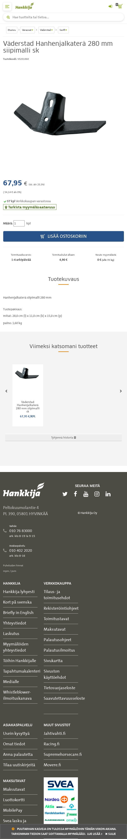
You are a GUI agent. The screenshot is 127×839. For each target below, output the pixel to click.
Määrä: (8, 223)
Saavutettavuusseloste (64, 698)
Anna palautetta (18, 754)
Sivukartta (53, 660)
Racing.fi (52, 744)
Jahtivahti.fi (55, 733)
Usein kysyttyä (16, 733)
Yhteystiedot (14, 623)
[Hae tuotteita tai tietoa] (63, 17)
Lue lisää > (94, 834)
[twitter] (66, 494)
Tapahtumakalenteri (21, 671)
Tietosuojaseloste (59, 687)
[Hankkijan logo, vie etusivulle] (26, 6)
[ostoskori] (120, 6)
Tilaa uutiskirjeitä (19, 764)
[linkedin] (109, 494)
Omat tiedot (14, 744)
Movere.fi (52, 764)
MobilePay (12, 810)
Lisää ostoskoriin (63, 236)
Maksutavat (55, 629)
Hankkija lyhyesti (19, 591)
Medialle (11, 681)
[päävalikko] (7, 6)
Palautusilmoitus (59, 650)
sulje (110, 834)
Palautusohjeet (57, 639)
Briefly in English (18, 612)
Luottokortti (14, 799)
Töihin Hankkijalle (19, 660)
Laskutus (11, 633)
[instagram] (97, 494)
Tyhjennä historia (63, 437)
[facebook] (76, 494)
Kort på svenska (17, 602)
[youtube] (86, 494)
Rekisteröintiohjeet (61, 608)
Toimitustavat (56, 618)
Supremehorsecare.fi (63, 754)
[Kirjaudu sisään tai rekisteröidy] (110, 6)
